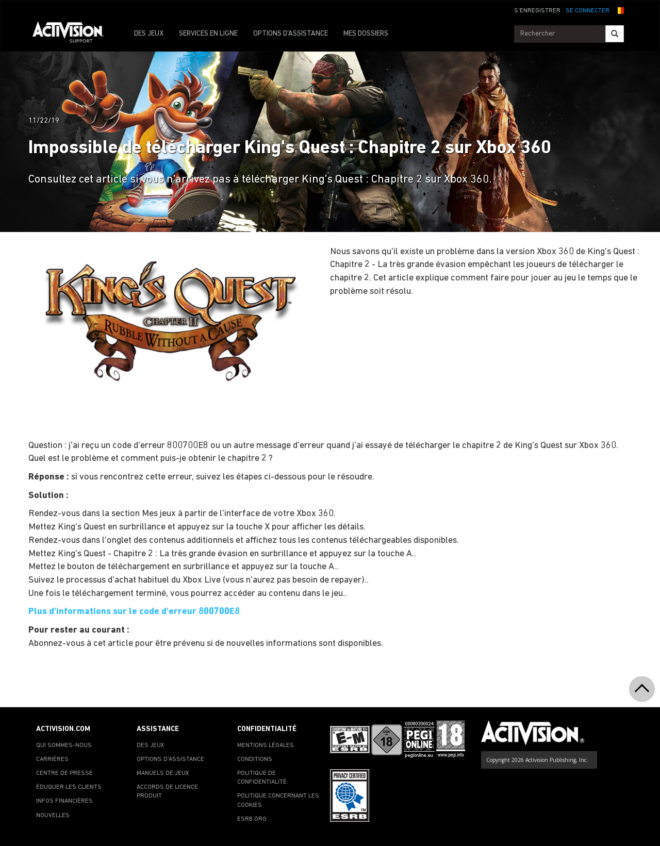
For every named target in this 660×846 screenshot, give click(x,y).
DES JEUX (148, 34)
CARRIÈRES (52, 759)
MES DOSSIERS (365, 34)
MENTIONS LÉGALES (265, 745)
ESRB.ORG (252, 819)
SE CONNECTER (587, 11)
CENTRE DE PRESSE (64, 773)
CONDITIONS (254, 759)
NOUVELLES (53, 815)
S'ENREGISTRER (537, 11)
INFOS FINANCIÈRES (64, 801)
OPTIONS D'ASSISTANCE (290, 34)
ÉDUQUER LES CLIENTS (69, 787)
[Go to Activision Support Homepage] (73, 34)
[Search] (614, 33)
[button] (619, 10)
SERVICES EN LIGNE (208, 34)
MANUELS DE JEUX (163, 773)
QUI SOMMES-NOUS (64, 745)
